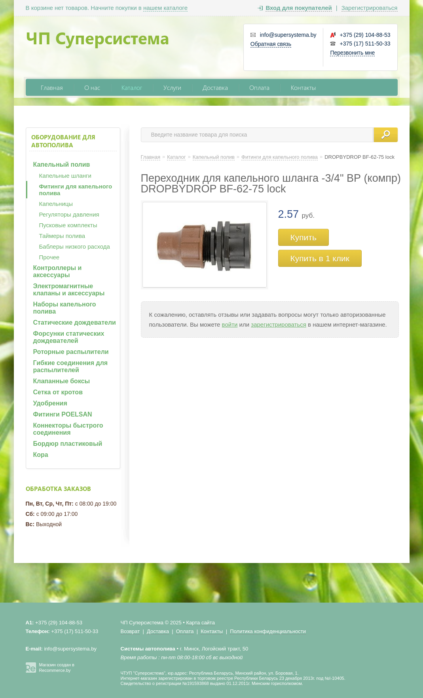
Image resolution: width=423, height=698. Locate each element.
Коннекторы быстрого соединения (68, 429)
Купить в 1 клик (319, 258)
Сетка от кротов (58, 392)
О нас (92, 87)
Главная (52, 87)
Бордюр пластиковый (67, 443)
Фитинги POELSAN (62, 414)
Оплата (259, 87)
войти (230, 324)
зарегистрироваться (278, 324)
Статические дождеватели (74, 322)
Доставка (215, 87)
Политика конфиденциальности (268, 631)
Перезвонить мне (352, 52)
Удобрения (50, 403)
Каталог (131, 87)
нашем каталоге (165, 7)
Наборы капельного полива (64, 308)
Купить (303, 237)
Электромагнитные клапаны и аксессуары (69, 290)
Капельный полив (61, 164)
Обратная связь (270, 44)
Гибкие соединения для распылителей (70, 366)
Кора (40, 454)
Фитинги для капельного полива (75, 189)
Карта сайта (200, 623)
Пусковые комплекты (68, 225)
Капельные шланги (65, 175)
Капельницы (56, 203)
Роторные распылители (71, 351)
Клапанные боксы (61, 381)
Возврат (130, 631)
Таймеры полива (62, 235)
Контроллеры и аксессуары (57, 271)
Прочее (49, 257)
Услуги (172, 87)
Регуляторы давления (69, 214)
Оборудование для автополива (63, 141)
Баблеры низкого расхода (74, 246)
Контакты (303, 87)
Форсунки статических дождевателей (68, 337)
